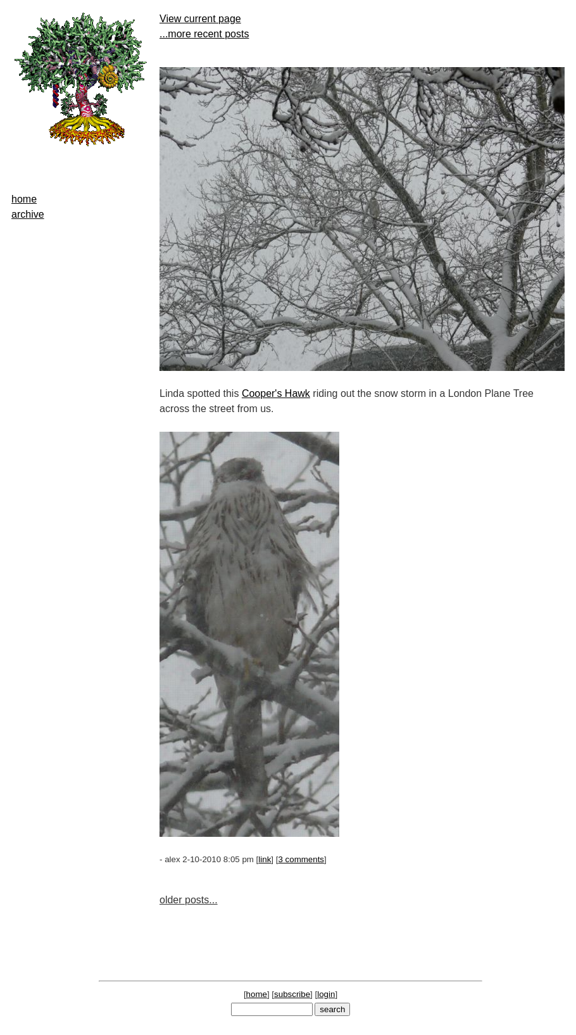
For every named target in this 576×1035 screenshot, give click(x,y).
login (326, 994)
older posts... (189, 899)
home (24, 199)
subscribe (292, 994)
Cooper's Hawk (276, 393)
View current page (200, 18)
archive (27, 214)
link (264, 859)
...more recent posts (204, 33)
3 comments (301, 859)
